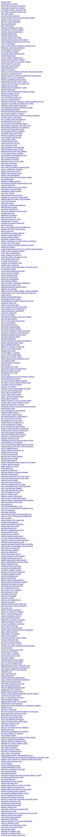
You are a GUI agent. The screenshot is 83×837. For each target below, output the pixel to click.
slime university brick (8, 217)
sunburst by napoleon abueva (11, 833)
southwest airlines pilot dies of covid (14, 257)
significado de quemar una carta (12, 584)
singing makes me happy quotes (12, 343)
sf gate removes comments (10, 654)
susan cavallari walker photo (11, 355)
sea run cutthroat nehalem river (12, 58)
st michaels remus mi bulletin (11, 384)
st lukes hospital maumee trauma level (14, 430)
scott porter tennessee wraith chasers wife (15, 331)
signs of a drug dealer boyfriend (12, 697)
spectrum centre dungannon (10, 22)
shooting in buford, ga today (11, 371)
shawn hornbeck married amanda (12, 147)
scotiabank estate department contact (14, 825)
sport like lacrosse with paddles (12, 662)
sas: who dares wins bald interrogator (14, 123)
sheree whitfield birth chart (10, 345)
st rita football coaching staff (11, 137)
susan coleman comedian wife (11, 628)
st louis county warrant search (11, 414)
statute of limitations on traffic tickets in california (18, 241)
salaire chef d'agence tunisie (11, 554)
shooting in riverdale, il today (11, 644)
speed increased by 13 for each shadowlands (16, 821)
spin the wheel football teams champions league (18, 91)
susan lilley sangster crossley (11, 239)
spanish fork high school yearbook (13, 791)
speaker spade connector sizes (11, 761)
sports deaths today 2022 (9, 367)
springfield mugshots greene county (13, 335)
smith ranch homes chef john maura (13, 369)
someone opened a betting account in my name (17, 245)
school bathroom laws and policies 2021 (15, 359)
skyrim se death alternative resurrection (15, 428)
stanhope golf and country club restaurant (15, 199)
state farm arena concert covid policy (14, 606)
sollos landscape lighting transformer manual (17, 107)
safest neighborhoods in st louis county (14, 562)
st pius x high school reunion (11, 394)
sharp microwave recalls (9, 458)
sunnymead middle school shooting (13, 434)
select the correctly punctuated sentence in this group (19, 711)
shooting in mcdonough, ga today (12, 542)
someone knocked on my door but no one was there (19, 813)
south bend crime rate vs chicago (12, 404)
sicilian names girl (7, 729)
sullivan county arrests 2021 (11, 285)
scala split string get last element (12, 432)
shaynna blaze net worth (9, 592)
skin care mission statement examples (14, 582)
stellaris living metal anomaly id (12, 422)
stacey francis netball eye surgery (12, 113)
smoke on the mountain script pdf (13, 251)
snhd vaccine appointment (10, 175)
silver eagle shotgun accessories (12, 490)
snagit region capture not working (13, 8)
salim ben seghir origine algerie (12, 536)
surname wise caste (8, 213)
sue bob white (6, 365)
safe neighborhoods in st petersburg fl (14, 416)
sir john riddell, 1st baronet (10, 353)
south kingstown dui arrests (10, 379)
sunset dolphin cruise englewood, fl (13, 309)
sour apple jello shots (8, 725)
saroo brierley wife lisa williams (12, 30)
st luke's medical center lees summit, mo (15, 83)
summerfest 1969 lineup (9, 819)
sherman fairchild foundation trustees (14, 111)
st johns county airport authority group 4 (15, 402)
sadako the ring (6, 672)
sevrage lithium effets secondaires (13, 131)
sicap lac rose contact (8, 386)
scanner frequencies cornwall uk (12, 311)
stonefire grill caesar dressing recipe (13, 741)
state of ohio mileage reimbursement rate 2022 (17, 444)
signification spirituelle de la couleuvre (14, 731)
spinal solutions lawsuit (9, 325)
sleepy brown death (8, 602)
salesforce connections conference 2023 (15, 333)
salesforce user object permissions (13, 572)
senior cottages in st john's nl (11, 255)
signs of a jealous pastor (9, 494)
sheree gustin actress (8, 829)
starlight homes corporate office (12, 691)
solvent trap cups (7, 225)
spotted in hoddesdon (8, 339)
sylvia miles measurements (10, 253)
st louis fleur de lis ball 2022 (11, 50)
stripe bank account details (10, 66)
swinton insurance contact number (13, 556)
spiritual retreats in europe (10, 438)
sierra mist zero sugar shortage (11, 827)
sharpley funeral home (9, 807)
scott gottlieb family (8, 361)
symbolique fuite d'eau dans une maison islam (17, 440)
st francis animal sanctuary (10, 464)
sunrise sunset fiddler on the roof (12, 797)
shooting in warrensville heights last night (15, 388)
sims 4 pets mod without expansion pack (15, 167)
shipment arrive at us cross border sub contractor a (18, 293)
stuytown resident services (10, 93)
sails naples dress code (9, 594)
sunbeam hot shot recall (9, 452)
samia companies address (10, 699)
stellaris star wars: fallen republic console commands (19, 291)
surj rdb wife (5, 375)
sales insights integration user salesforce (15, 127)
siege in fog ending (7, 315)
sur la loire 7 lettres (8, 193)
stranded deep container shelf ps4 (12, 233)
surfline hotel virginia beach (11, 682)
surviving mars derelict (9, 319)
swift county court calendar (10, 753)
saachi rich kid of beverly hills (11, 502)
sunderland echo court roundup (12, 781)
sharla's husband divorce (9, 564)
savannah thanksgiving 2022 (11, 767)
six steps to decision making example (14, 381)
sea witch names (6, 648)
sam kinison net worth (9, 811)
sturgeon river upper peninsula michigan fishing (18, 646)
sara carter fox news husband (11, 590)
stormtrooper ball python (9, 95)
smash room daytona (8, 56)
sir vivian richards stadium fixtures (13, 538)
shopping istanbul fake (9, 34)
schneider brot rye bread (9, 221)
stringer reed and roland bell (11, 610)
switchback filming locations (11, 574)
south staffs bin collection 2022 (12, 586)
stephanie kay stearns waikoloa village (14, 743)
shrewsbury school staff (9, 373)
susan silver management (10, 279)
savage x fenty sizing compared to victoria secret (18, 46)
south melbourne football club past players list (17, 301)
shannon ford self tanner (9, 480)
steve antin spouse (7, 14)
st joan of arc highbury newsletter (13, 624)
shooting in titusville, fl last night (12, 347)
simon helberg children (9, 281)
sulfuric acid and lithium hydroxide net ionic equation (20, 693)
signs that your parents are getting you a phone (17, 103)
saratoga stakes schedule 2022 (11, 390)
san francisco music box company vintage (15, 62)
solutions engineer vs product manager (14, 472)
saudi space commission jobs (11, 74)
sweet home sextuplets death (11, 568)
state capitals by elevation (10, 159)
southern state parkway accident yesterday (16, 785)
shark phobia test (7, 468)
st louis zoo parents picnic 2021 (12, 650)
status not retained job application (13, 739)
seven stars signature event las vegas (14, 211)
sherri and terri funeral (9, 163)
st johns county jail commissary (12, 32)
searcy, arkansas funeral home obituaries (15, 680)
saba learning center (8, 408)
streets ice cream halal (9, 709)
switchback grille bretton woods (12, 777)
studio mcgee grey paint (9, 85)
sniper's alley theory (8, 70)
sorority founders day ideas (10, 492)
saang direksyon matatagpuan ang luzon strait (17, 546)
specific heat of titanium (9, 652)
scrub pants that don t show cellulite (13, 638)
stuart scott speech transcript (11, 482)
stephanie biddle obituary (10, 412)
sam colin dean (6, 518)
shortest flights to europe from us (12, 787)
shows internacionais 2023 (10, 259)
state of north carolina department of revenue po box (19, 267)
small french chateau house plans (12, 129)
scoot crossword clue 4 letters (11, 418)
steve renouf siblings (8, 323)
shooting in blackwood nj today (12, 28)
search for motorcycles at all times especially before (19, 799)
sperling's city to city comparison (12, 78)
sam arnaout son (6, 504)
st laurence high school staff (11, 695)
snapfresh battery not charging (11, 442)
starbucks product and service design (14, 187)
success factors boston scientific (12, 153)
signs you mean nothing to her (11, 664)
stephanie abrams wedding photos (13, 678)
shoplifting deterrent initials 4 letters (14, 287)
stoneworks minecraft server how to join (15, 476)
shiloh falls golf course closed (11, 715)
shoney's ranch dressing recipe (11, 614)
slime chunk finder (7, 26)
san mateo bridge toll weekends (12, 733)
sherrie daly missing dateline (11, 329)
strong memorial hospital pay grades (14, 713)
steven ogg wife (6, 608)
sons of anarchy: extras (9, 145)
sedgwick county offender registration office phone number (22, 72)
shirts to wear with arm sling (11, 349)
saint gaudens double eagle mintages (14, 670)
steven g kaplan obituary (9, 448)
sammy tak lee (6, 295)
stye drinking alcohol (8, 269)
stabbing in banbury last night (11, 622)
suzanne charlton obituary (10, 237)
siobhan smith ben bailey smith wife (13, 604)
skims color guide (7, 203)
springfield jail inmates (9, 215)
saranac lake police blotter (10, 273)
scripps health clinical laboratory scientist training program (22, 249)
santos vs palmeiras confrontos (12, 169)
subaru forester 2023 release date (12, 520)
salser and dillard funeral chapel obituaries (16, 486)
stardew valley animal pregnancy (12, 580)
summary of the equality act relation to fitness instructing (21, 759)
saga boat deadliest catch (9, 576)
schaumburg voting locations (11, 191)
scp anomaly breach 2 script (11, 299)
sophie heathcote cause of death (12, 149)
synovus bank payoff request (11, 805)
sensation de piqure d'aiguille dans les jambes (17, 544)
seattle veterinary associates (11, 64)
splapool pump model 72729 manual (14, 701)
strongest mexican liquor (9, 522)
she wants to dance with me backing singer (16, 383)
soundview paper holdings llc (11, 235)
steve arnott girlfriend (8, 771)
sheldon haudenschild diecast (11, 297)
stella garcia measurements (10, 618)
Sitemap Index (6, 2)
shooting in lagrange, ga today (11, 135)
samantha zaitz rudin (8, 351)
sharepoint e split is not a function (13, 48)
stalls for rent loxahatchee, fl (11, 600)
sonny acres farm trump (9, 277)
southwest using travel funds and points (15, 540)
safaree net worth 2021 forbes (11, 357)
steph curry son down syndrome (12, 612)
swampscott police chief (9, 532)
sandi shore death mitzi (9, 552)
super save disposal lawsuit (10, 99)
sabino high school (7, 676)
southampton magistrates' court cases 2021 (16, 125)
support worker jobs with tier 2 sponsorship (16, 789)
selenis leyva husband (8, 596)
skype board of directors (9, 626)
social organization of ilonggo (11, 424)
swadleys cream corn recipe (10, 20)
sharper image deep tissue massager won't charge (18, 462)
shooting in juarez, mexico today (12, 161)
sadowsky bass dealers (9, 289)
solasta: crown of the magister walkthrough (16, 516)
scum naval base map (8, 201)
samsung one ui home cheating (12, 456)
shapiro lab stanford (8, 247)
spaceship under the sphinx (10, 337)
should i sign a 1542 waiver (10, 243)
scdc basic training (7, 598)
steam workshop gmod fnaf (10, 685)
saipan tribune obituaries (9, 398)
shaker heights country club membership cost (17, 755)
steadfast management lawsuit (11, 558)
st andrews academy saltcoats (11, 570)
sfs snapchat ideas (7, 179)
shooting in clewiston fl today (11, 751)
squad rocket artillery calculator (12, 524)
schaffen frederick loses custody (12, 660)
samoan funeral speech (9, 460)
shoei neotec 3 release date (10, 548)
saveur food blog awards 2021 (11, 97)
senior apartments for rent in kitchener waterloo (18, 377)
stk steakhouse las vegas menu (11, 420)
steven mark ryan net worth (10, 656)
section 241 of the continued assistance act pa (17, 508)
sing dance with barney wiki (11, 801)
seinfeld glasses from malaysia (11, 703)
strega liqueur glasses (8, 735)
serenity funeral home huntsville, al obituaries (17, 630)
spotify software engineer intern (12, 396)
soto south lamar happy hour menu (13, 6)
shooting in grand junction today (12, 436)
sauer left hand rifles (8, 185)
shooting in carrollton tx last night (13, 769)
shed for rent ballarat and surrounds (13, 80)
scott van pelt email (8, 510)
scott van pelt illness (8, 44)
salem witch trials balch (9, 632)
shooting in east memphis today (12, 717)
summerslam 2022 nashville (11, 689)
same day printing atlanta (10, 745)
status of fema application (10, 157)
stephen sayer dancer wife (10, 723)
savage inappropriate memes (11, 616)
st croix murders (6, 763)
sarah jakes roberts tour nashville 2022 (14, 809)
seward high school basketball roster (14, 155)
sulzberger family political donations (14, 105)
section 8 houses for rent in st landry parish (16, 400)
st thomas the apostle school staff (12, 223)
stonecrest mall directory (9, 209)
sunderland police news (9, 68)
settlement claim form (8, 303)
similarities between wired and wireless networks (18, 406)
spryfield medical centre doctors (12, 795)
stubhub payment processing (11, 566)
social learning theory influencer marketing (16, 341)
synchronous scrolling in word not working (16, 317)
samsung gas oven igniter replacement (14, 197)
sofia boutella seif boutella (10, 634)
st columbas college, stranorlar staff (13, 10)
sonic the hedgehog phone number (13, 687)
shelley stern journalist (9, 636)
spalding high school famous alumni (13, 560)
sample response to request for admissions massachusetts (21, 76)
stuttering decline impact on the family (14, 40)
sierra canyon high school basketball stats (15, 227)
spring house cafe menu (9, 4)
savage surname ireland (9, 275)
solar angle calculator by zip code (13, 684)
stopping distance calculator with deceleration (17, 446)
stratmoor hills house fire (10, 640)
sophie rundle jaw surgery (10, 466)
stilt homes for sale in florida (11, 189)
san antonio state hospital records (12, 54)
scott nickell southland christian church (15, 793)
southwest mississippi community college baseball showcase (22, 101)
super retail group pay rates (10, 143)
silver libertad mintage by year (11, 506)
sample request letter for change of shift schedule (18, 737)
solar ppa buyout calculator (10, 363)
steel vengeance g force (9, 165)
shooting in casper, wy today (11, 219)
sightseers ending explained (10, 181)
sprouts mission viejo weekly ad (12, 450)
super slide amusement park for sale (13, 12)
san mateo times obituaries (10, 16)
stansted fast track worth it (10, 526)
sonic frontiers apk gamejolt (11, 817)
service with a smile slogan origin (13, 321)
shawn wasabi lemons (8, 24)
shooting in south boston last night (13, 484)
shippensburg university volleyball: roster (15, 666)
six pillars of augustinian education (13, 205)
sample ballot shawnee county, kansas (14, 82)
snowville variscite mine (9, 474)
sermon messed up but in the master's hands (16, 177)
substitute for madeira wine (10, 831)
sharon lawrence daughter (10, 550)
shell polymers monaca (9, 207)
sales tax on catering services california (15, 727)
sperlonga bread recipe (9, 528)
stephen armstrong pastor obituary (13, 60)
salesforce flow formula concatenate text (15, 668)
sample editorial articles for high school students (18, 18)
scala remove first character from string (15, 478)
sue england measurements (10, 109)
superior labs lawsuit (8, 89)
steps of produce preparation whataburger (15, 283)
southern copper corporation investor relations (17, 500)
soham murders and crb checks (12, 195)
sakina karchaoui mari (8, 773)
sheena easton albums (8, 578)
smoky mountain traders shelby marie (14, 721)
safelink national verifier (9, 141)
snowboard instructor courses (11, 121)
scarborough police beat (9, 783)
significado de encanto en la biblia (13, 620)
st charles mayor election (10, 261)
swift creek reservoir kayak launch (13, 410)
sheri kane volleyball (8, 512)
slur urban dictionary (8, 779)
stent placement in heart (9, 36)
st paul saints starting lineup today (13, 271)
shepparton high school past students (14, 151)
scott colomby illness (8, 139)
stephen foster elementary (10, 265)
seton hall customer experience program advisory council (21, 775)
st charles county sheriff (9, 454)
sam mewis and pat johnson (10, 642)
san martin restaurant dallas (10, 327)
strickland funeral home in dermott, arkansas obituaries (20, 115)
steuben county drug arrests (10, 171)
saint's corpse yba (7, 231)
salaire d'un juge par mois (10, 305)
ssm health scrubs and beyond (11, 133)
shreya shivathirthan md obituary (12, 719)
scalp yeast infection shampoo (11, 488)
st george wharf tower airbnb (11, 38)
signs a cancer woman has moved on (14, 498)
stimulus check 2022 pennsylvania (13, 229)
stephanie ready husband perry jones (14, 87)
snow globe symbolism (9, 747)
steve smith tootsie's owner (10, 749)
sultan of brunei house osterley (11, 815)
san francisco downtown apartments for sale (16, 183)
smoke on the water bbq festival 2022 (14, 307)
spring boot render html (9, 470)
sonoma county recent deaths (11, 117)
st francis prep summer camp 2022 (13, 835)
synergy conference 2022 (10, 823)
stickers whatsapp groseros (10, 765)
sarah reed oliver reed (8, 674)
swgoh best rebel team (9, 313)
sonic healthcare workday (10, 52)
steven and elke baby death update (13, 426)
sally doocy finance (8, 658)
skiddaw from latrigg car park (11, 173)
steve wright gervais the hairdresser (13, 119)
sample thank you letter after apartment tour (16, 514)
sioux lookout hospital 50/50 (11, 392)
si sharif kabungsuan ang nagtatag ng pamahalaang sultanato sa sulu (25, 757)
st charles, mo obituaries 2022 (11, 263)
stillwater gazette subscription (11, 496)
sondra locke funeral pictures (11, 803)
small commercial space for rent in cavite (15, 42)
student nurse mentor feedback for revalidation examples (21, 705)
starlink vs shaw (6, 707)
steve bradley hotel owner (10, 588)
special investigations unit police (12, 530)
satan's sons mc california (10, 534)
